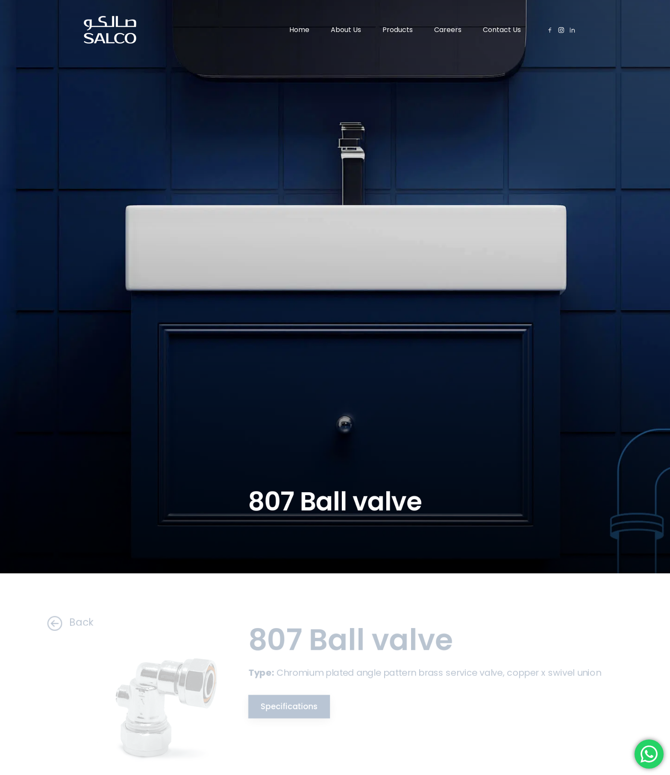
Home (299, 30)
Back (63, 623)
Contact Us (502, 30)
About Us (346, 30)
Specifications (285, 706)
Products (397, 30)
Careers (447, 30)
